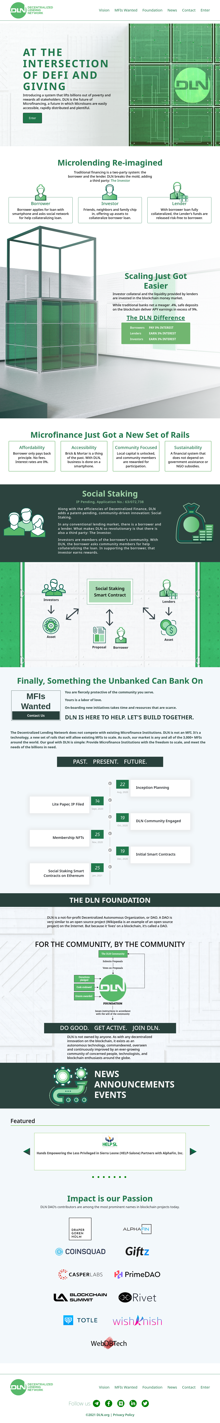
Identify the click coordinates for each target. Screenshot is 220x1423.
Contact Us (36, 715)
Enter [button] (205, 10)
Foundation (152, 10)
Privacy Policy (123, 1415)
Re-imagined (137, 162)
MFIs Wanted (126, 10)
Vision (104, 10)
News (172, 10)
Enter (32, 118)
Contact (189, 10)
